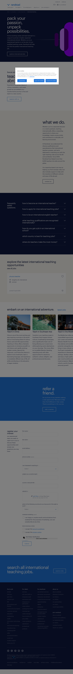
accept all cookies (51, 80)
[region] (37, 76)
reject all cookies (39, 80)
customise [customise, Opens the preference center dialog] (22, 80)
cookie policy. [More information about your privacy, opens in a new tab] (32, 76)
